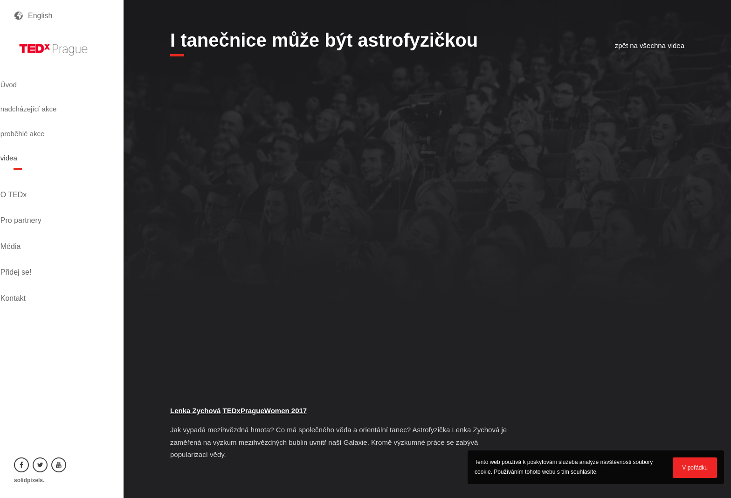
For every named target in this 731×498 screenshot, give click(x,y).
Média (24, 190)
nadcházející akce (49, 97)
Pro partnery (34, 175)
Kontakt (26, 222)
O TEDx (27, 159)
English (40, 16)
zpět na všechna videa (649, 45)
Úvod (24, 80)
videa (24, 131)
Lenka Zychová (195, 411)
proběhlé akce (42, 114)
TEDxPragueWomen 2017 (265, 411)
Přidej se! (29, 206)
